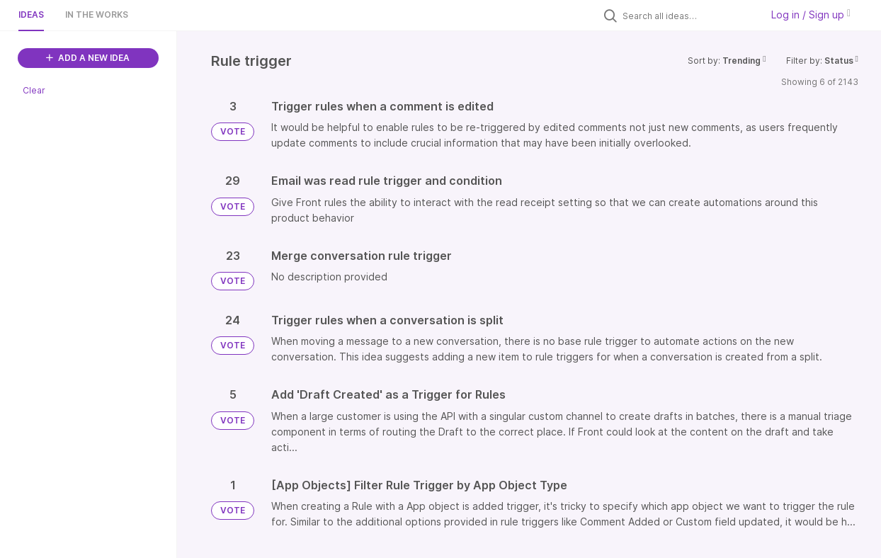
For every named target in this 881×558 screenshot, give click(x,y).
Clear (34, 90)
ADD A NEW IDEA (88, 57)
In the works (96, 14)
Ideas (31, 14)
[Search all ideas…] (688, 15)
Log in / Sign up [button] (811, 14)
